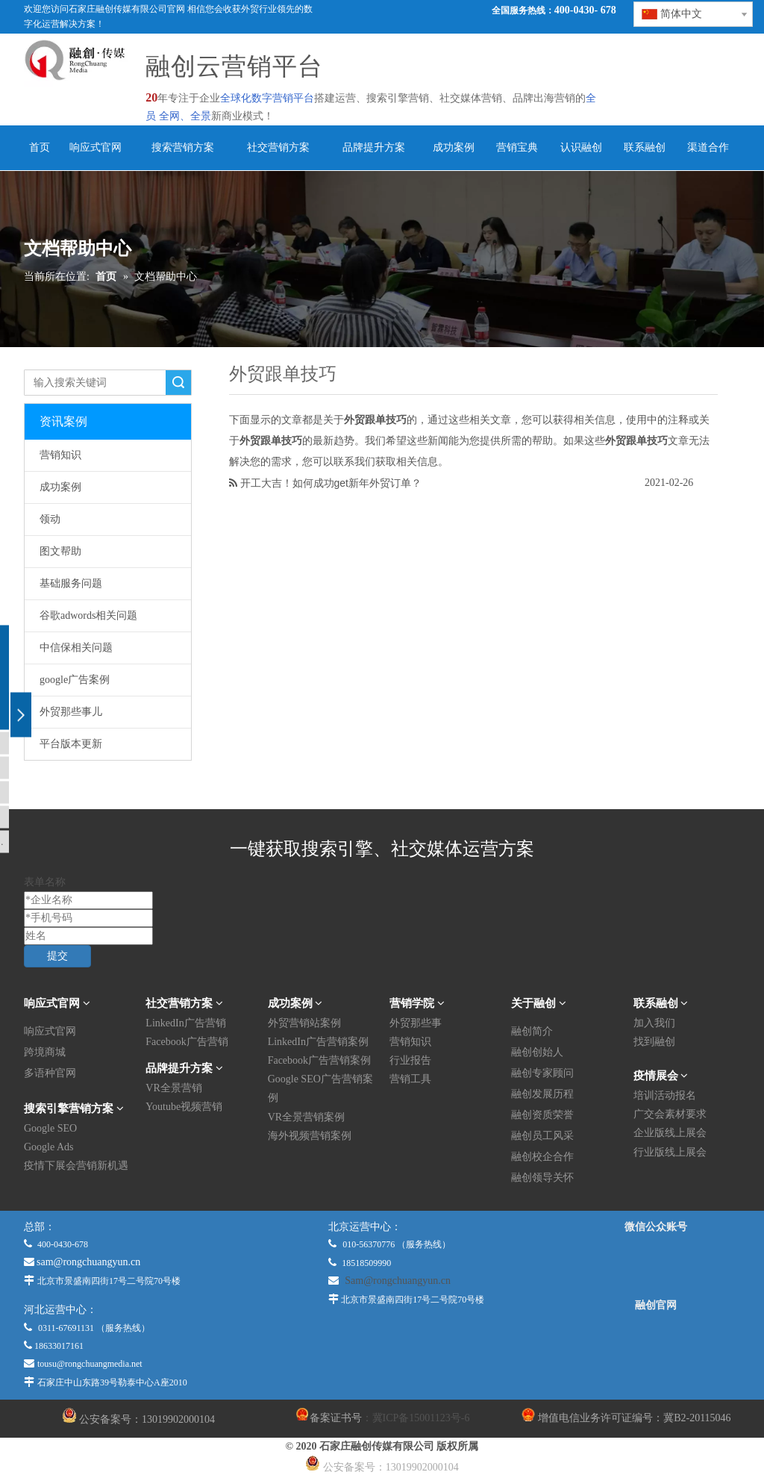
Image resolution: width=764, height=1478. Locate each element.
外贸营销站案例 (304, 1023)
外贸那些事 (415, 1023)
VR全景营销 (173, 1088)
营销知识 (60, 455)
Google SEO (50, 1128)
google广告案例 (75, 679)
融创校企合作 (542, 1156)
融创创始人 (537, 1052)
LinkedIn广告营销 (185, 1023)
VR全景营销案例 (306, 1117)
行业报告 (410, 1060)
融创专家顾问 (542, 1073)
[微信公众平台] (655, 1266)
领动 (50, 519)
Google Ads (49, 1147)
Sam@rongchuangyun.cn (398, 1280)
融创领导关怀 (542, 1177)
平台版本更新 (71, 743)
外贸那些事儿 (71, 711)
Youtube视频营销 (183, 1106)
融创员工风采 (542, 1135)
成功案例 (60, 487)
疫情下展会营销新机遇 (76, 1165)
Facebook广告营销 (186, 1041)
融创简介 (532, 1031)
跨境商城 (45, 1052)
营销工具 (410, 1079)
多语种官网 (50, 1073)
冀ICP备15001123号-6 (421, 1418)
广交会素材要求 (670, 1114)
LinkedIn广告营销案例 (318, 1041)
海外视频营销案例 (309, 1135)
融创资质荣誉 (542, 1114)
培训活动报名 (664, 1095)
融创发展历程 (542, 1094)
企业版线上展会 (670, 1132)
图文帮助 (60, 551)
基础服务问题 (71, 583)
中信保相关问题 (76, 647)
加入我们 (654, 1023)
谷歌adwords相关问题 (88, 615)
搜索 (178, 382)
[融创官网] (655, 1346)
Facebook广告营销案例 (319, 1060)
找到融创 (654, 1041)
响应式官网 (50, 1031)
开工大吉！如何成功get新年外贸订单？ (331, 483)
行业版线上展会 (670, 1152)
